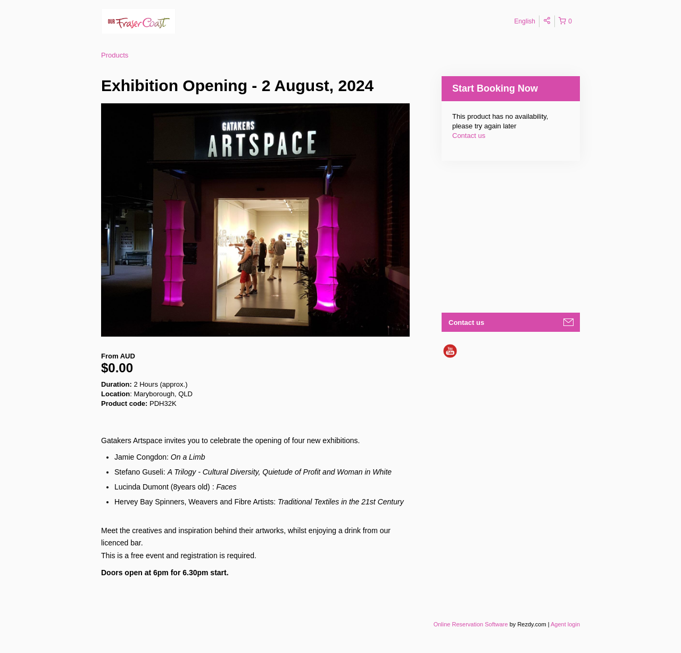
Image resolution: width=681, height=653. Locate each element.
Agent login (565, 624)
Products (114, 55)
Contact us (468, 136)
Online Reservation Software (471, 624)
